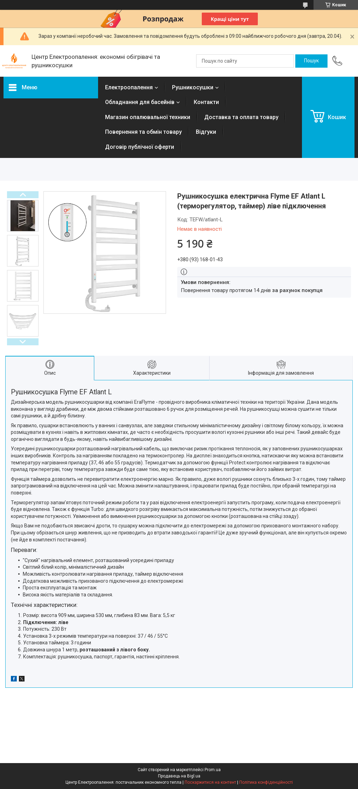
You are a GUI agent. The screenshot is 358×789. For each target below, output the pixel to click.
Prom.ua (213, 769)
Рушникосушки (192, 87)
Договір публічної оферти (139, 147)
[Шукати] (311, 61)
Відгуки (206, 132)
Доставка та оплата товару (241, 117)
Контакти (206, 102)
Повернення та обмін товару (143, 132)
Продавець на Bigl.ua (179, 776)
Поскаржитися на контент (210, 782)
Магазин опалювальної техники (147, 117)
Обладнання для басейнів (139, 102)
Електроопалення (129, 87)
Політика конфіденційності (266, 782)
